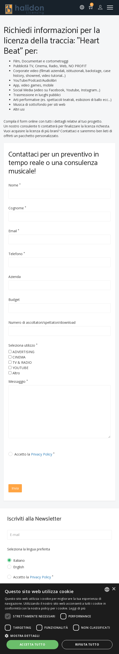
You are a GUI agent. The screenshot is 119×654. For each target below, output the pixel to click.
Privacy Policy (41, 454)
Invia (15, 488)
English (18, 567)
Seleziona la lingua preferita (28, 549)
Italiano (19, 560)
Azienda (14, 276)
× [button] (113, 589)
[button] (59, 635)
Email (13, 231)
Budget (14, 299)
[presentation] (49, 471)
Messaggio (18, 381)
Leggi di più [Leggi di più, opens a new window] (77, 608)
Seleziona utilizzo (23, 345)
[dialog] (59, 618)
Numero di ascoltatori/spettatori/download (41, 322)
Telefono (16, 253)
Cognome (17, 208)
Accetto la (34, 454)
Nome (14, 185)
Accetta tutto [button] (32, 644)
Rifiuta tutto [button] (87, 644)
